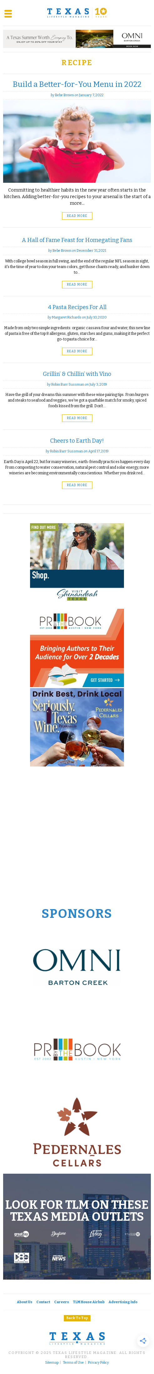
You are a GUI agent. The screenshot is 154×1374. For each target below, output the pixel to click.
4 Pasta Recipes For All (77, 307)
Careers (61, 1302)
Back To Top (77, 1318)
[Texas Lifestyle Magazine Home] (77, 12)
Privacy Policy (98, 1363)
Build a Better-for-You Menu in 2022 (77, 84)
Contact (43, 1302)
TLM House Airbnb (89, 1302)
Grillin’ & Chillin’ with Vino (77, 374)
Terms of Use (73, 1363)
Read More (77, 216)
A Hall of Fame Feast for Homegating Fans (77, 240)
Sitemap (52, 1363)
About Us (24, 1302)
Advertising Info (123, 1302)
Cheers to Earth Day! (77, 440)
